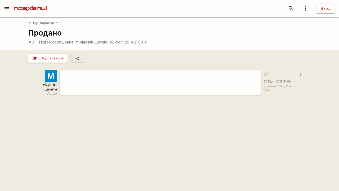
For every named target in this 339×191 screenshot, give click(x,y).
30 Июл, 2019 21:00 (128, 42)
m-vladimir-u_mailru (91, 42)
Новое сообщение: (56, 42)
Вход (326, 8)
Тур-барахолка (43, 23)
